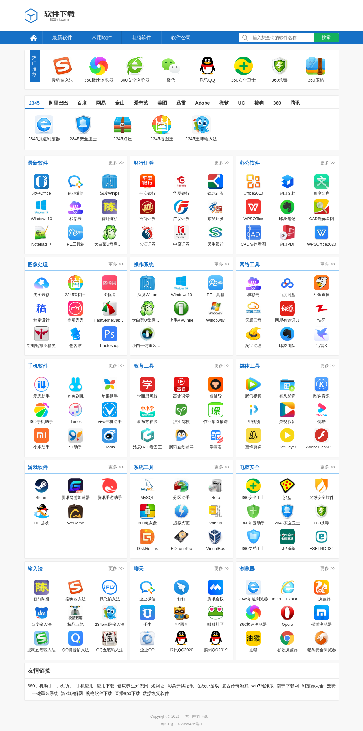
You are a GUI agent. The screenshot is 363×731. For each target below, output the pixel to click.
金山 (119, 103)
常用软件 (102, 37)
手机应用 (85, 685)
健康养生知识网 (132, 685)
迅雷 (181, 103)
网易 (101, 103)
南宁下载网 (288, 685)
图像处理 (38, 264)
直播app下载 (127, 693)
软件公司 (181, 37)
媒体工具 (249, 366)
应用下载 (106, 685)
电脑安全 (249, 467)
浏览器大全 (313, 685)
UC (241, 103)
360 (277, 103)
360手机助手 (40, 685)
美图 (162, 103)
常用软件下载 (196, 716)
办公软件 (249, 163)
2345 (34, 103)
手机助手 (65, 685)
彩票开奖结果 (181, 685)
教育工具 (144, 366)
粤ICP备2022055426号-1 (181, 724)
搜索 (326, 37)
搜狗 (259, 103)
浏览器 (247, 568)
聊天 (139, 568)
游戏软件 (38, 467)
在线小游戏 (208, 685)
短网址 (157, 685)
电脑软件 (141, 37)
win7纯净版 (262, 685)
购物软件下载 (99, 693)
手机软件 (38, 366)
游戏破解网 (72, 693)
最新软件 (62, 37)
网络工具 (249, 264)
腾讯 (295, 103)
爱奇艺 (141, 103)
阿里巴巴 (58, 103)
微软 (224, 103)
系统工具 (144, 467)
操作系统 (144, 264)
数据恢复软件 (156, 693)
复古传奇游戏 (235, 685)
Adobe (202, 103)
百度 (82, 103)
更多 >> (116, 162)
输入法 (35, 568)
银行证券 (144, 163)
